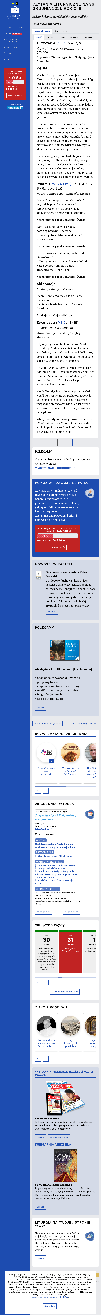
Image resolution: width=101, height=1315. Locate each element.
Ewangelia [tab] (87, 37)
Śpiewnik (9, 53)
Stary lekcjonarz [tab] (62, 31)
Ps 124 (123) (61, 184)
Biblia (13, 33)
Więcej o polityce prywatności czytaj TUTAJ (50, 1297)
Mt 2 (61, 322)
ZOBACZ (52, 612)
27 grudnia (44, 911)
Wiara (7, 59)
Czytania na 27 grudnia (47, 723)
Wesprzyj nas (15, 95)
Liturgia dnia (43, 829)
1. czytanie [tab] (51, 37)
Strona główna (13, 28)
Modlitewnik (12, 47)
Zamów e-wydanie (59, 1137)
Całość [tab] (39, 37)
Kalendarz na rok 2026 (65, 991)
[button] (38, 791)
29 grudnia (71, 911)
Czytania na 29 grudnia (83, 723)
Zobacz (40, 707)
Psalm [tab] (62, 37)
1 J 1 (61, 43)
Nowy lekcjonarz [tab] (42, 31)
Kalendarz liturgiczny (11, 40)
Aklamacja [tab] (74, 37)
